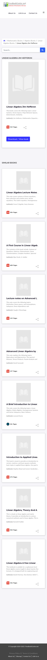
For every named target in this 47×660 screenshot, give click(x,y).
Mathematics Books (15, 41)
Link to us (22, 13)
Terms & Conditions (30, 653)
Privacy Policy (14, 653)
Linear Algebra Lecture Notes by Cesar (26, 192)
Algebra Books (30, 41)
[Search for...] (21, 50)
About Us (11, 13)
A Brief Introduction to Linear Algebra (26, 404)
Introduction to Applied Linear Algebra (26, 457)
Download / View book (18, 139)
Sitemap (19, 656)
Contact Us (33, 13)
